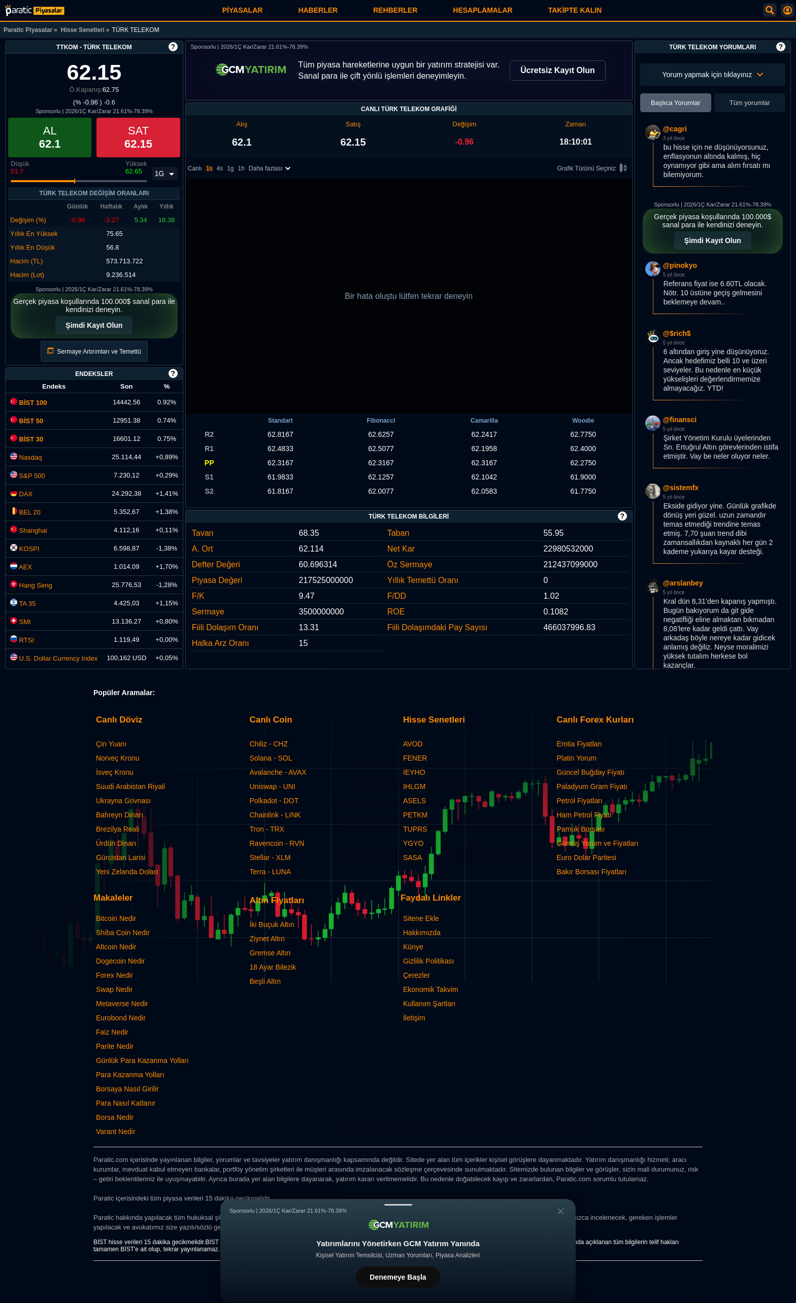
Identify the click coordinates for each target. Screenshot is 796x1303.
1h (241, 168)
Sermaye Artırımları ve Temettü (94, 351)
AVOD (413, 744)
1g (230, 168)
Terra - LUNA (270, 872)
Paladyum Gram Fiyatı (591, 786)
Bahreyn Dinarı (119, 815)
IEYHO (414, 772)
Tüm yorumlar (749, 103)
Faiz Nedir (112, 1032)
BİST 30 (26, 439)
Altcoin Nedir (116, 947)
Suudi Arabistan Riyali (130, 786)
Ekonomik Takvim (430, 989)
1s (209, 168)
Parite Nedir (115, 1046)
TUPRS (415, 829)
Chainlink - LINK (275, 815)
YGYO (413, 843)
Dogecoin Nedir (120, 961)
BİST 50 (26, 421)
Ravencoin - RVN (276, 843)
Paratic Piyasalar (28, 29)
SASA (412, 857)
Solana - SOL (270, 758)
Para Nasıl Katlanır (126, 1103)
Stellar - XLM (269, 857)
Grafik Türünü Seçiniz (593, 169)
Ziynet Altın (266, 939)
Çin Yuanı (111, 744)
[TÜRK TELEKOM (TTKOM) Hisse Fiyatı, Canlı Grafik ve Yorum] (34, 10)
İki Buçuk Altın (271, 924)
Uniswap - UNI (272, 786)
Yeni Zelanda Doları (127, 872)
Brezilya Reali (118, 829)
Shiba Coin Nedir (123, 933)
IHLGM (414, 786)
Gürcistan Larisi (120, 857)
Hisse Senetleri (83, 29)
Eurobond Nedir (121, 1018)
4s (219, 168)
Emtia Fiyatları (579, 744)
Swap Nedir (114, 989)
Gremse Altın (269, 953)
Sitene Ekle (421, 918)
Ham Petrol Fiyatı (583, 815)
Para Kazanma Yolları (130, 1075)
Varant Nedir (116, 1131)
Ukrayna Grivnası (123, 801)
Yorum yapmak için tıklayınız (712, 75)
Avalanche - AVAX (277, 772)
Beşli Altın (264, 981)
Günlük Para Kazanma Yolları (142, 1060)
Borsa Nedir (115, 1117)
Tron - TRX (266, 829)
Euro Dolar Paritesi (586, 857)
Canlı (195, 168)
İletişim (414, 1018)
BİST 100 (28, 402)
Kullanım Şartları (429, 1004)
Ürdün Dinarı (116, 843)
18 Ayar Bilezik (272, 967)
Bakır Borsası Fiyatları (591, 872)
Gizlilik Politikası (428, 961)
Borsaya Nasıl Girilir (127, 1089)
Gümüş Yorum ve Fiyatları (597, 843)
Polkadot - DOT (273, 801)
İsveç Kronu (115, 772)
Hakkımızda (422, 933)
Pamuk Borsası (580, 829)
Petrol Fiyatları (579, 801)
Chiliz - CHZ (268, 744)
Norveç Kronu (118, 758)
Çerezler (416, 975)
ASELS (414, 801)
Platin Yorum (576, 758)
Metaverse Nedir (122, 1004)
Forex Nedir (114, 975)
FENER (415, 758)
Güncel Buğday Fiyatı (590, 772)
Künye (413, 947)
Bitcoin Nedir (116, 918)
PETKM (415, 815)
